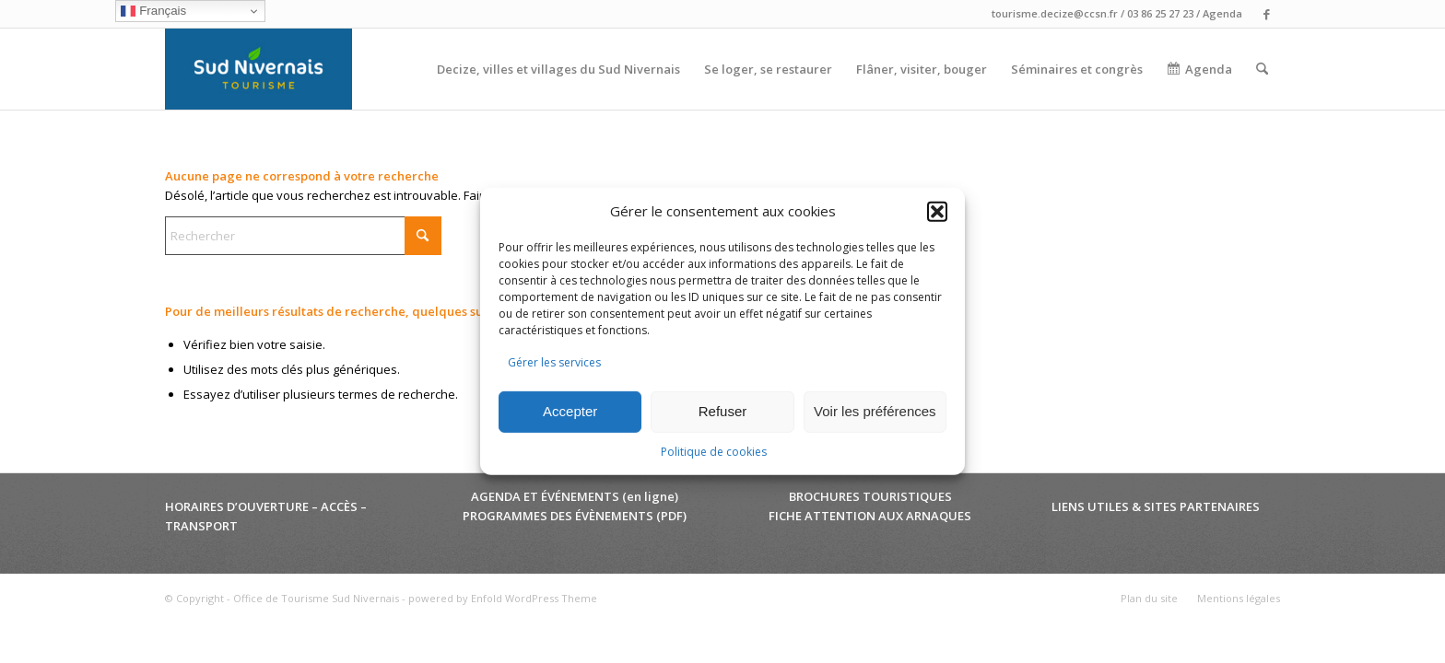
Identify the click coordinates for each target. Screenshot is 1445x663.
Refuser (723, 411)
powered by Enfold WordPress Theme (502, 598)
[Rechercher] (1262, 69)
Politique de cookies (714, 451)
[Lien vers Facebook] (1266, 14)
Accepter (570, 411)
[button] (937, 212)
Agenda (1222, 13)
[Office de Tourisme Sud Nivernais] (258, 69)
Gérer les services (554, 362)
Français (153, 11)
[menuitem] (558, 69)
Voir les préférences (875, 411)
